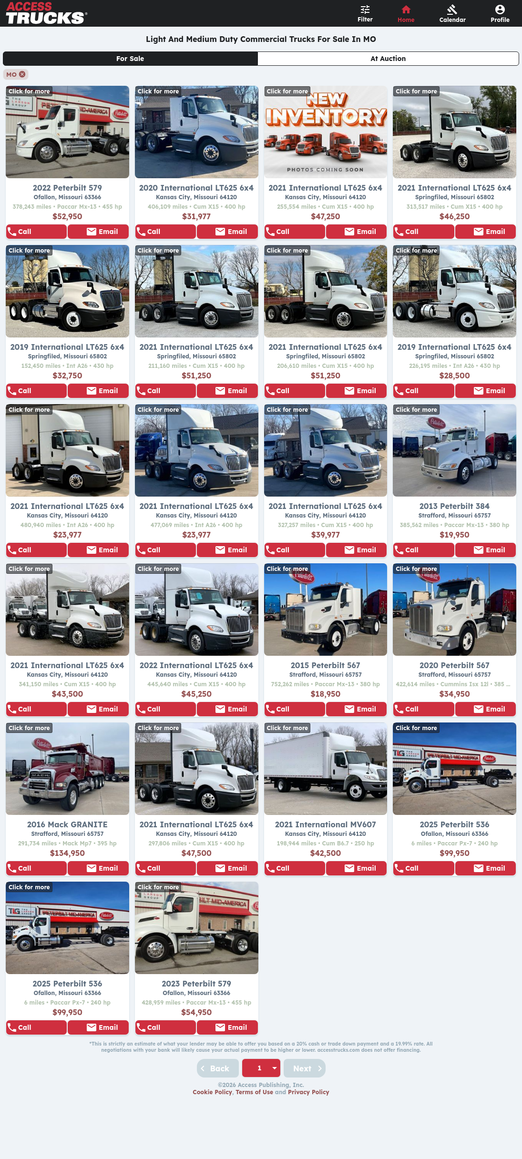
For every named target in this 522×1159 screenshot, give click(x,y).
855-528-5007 (428, 235)
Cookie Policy (212, 1143)
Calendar (453, 19)
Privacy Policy (308, 1143)
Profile (500, 19)
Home (406, 19)
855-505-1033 (41, 235)
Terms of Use (254, 1143)
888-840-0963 (170, 235)
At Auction (388, 58)
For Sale (130, 58)
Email (108, 236)
